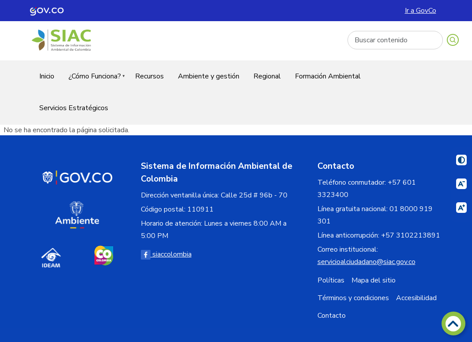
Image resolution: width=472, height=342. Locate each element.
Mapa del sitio (373, 280)
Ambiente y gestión (208, 76)
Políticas (330, 280)
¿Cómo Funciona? (93, 81)
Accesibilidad (416, 298)
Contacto (331, 315)
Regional (267, 76)
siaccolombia (166, 254)
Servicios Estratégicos (73, 108)
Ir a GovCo (420, 10)
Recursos (149, 76)
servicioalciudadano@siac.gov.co (366, 262)
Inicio (46, 76)
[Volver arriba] (453, 323)
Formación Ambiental (328, 76)
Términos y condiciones (353, 298)
